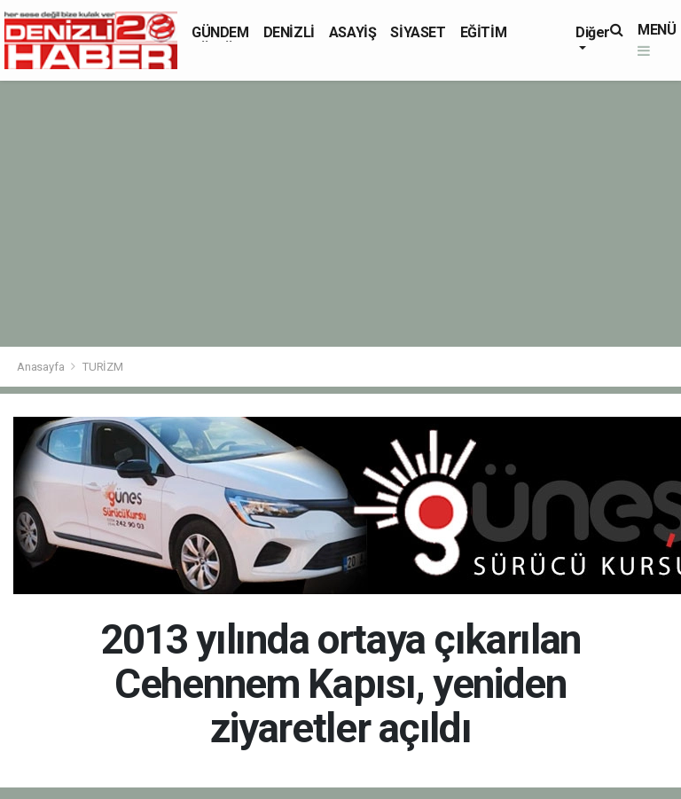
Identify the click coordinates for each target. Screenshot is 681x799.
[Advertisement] (340, 214)
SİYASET (417, 32)
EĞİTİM (483, 32)
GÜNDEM (220, 32)
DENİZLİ (289, 32)
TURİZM (102, 366)
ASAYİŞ (353, 32)
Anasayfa (42, 366)
